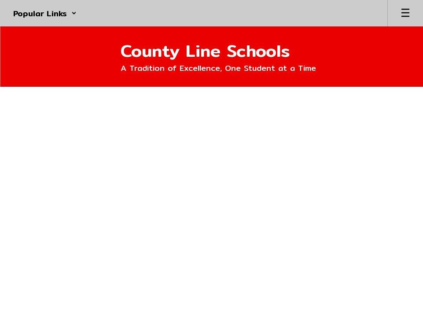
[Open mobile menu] (405, 13)
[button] (44, 13)
